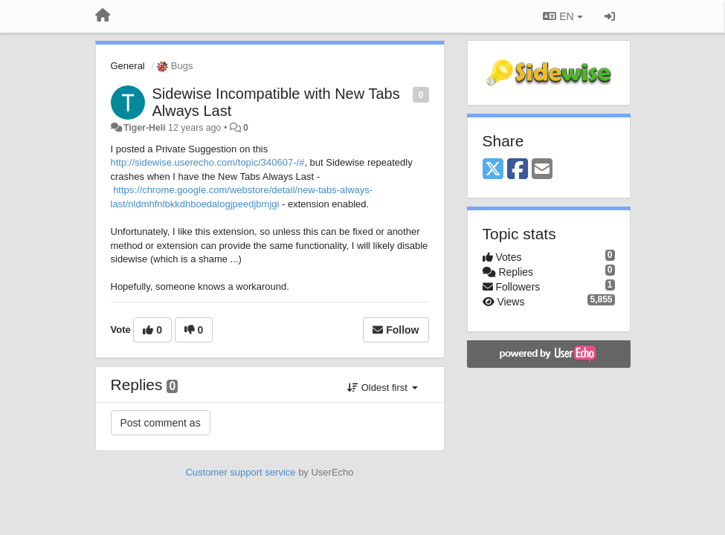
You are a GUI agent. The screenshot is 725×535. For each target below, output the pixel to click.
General (128, 65)
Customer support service (240, 472)
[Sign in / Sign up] (609, 16)
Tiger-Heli (144, 128)
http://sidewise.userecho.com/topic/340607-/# (208, 162)
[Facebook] (517, 170)
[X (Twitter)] (493, 170)
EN (562, 16)
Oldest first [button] (382, 387)
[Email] (542, 170)
